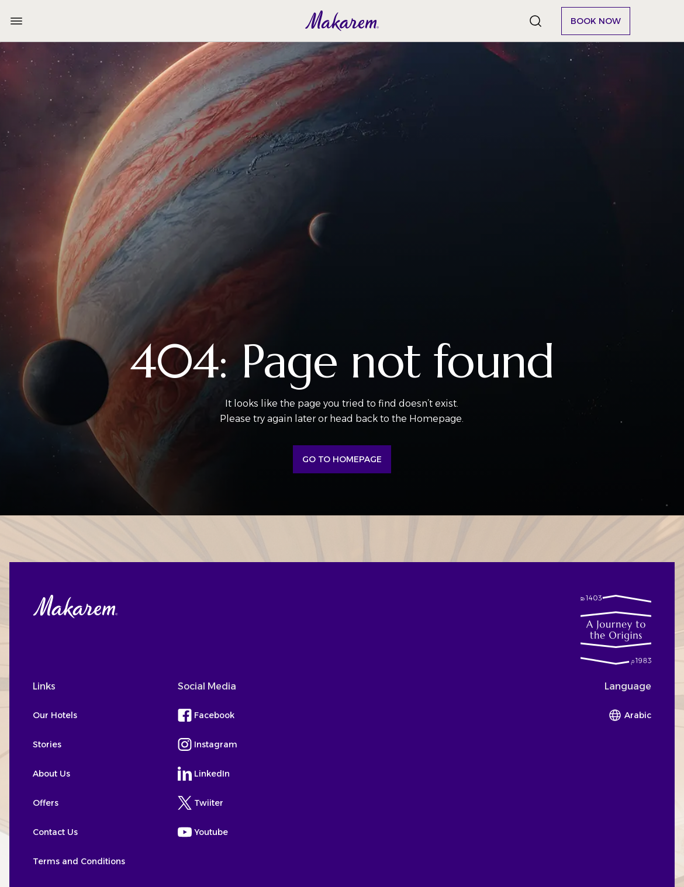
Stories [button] (47, 744)
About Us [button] (51, 773)
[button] (342, 21)
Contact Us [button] (55, 832)
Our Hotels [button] (55, 715)
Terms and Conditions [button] (79, 861)
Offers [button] (45, 803)
